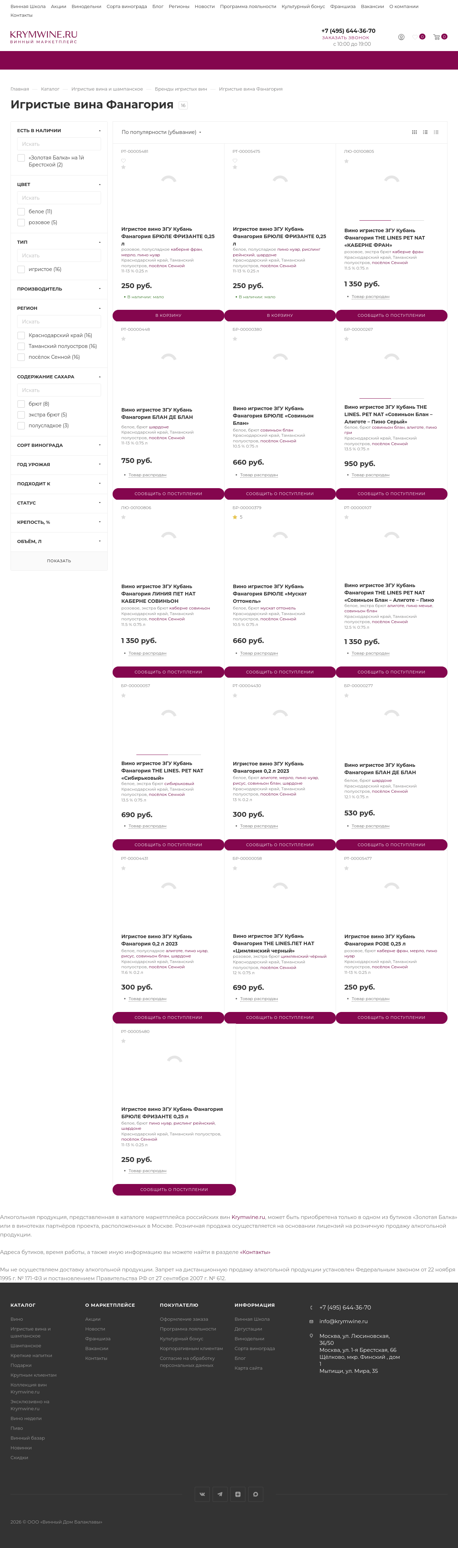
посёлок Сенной (167, 265)
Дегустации (248, 1329)
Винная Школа (28, 6)
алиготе (415, 427)
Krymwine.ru (248, 1217)
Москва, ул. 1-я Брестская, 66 (358, 1350)
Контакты (21, 15)
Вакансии (372, 6)
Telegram (220, 1494)
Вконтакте (202, 1494)
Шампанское (25, 1345)
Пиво (16, 1428)
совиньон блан (276, 430)
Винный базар (27, 1438)
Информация (255, 1305)
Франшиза (343, 6)
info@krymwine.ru (344, 1321)
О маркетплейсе (110, 1305)
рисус (239, 783)
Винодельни (86, 6)
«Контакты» (255, 1252)
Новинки (21, 1447)
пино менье (419, 605)
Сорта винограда (127, 6)
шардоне (267, 254)
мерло (128, 254)
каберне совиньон (189, 608)
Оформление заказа (184, 1319)
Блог (158, 6)
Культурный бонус (303, 6)
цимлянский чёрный (304, 956)
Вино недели (26, 1418)
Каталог (23, 1305)
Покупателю (179, 1305)
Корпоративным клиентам (191, 1348)
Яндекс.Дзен (237, 1494)
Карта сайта (249, 1368)
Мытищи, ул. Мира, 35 (349, 1371)
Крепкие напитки (31, 1355)
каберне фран (186, 249)
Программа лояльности (248, 6)
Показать (59, 560)
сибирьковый (179, 783)
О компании (403, 6)
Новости (205, 6)
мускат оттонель (278, 608)
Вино (16, 1319)
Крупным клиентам (33, 1375)
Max (255, 1494)
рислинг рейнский (194, 1123)
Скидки (19, 1457)
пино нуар (148, 254)
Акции (58, 6)
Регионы (179, 6)
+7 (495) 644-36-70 (348, 31)
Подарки (20, 1365)
